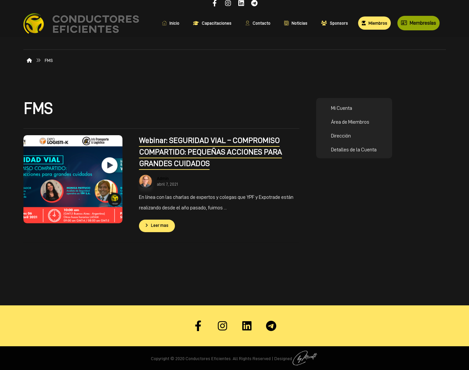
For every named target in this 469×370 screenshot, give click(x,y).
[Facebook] (198, 325)
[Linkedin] (246, 325)
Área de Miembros (350, 122)
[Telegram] (271, 325)
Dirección (341, 136)
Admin (163, 178)
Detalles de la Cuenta (354, 149)
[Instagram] (222, 325)
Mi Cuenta (341, 108)
